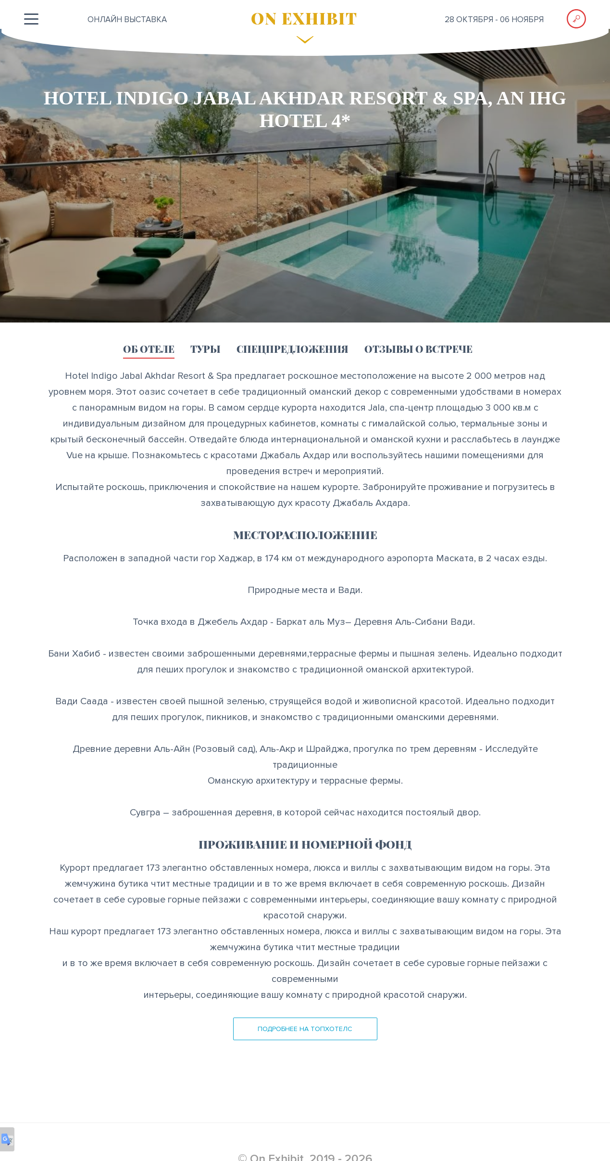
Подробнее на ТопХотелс (305, 1029)
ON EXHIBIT (304, 18)
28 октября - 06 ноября (494, 19)
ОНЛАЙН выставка (127, 19)
